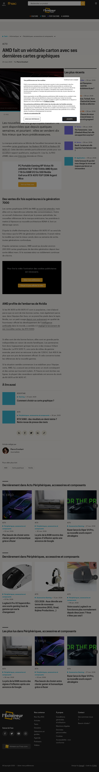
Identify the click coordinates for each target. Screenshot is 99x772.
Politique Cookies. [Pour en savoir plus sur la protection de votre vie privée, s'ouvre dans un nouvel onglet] (49, 101)
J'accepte (69, 119)
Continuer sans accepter (71, 80)
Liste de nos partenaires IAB (32, 113)
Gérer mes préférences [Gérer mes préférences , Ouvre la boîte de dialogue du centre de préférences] (32, 119)
